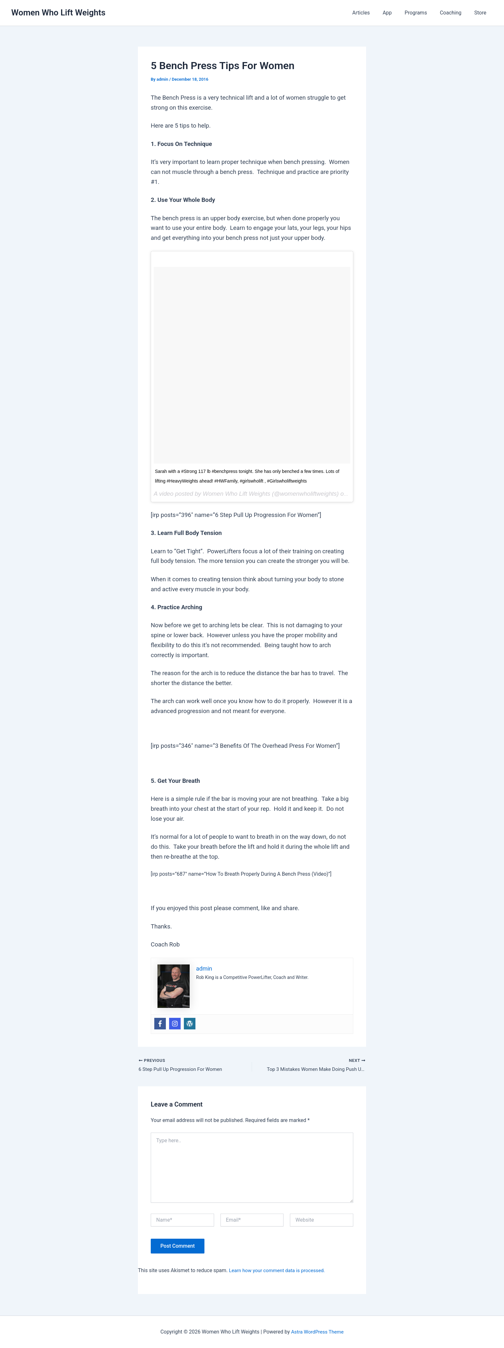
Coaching (454, 13)
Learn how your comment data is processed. (279, 1271)
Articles (372, 13)
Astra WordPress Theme (317, 1332)
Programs (422, 13)
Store (482, 13)
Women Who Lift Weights (58, 12)
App (396, 13)
